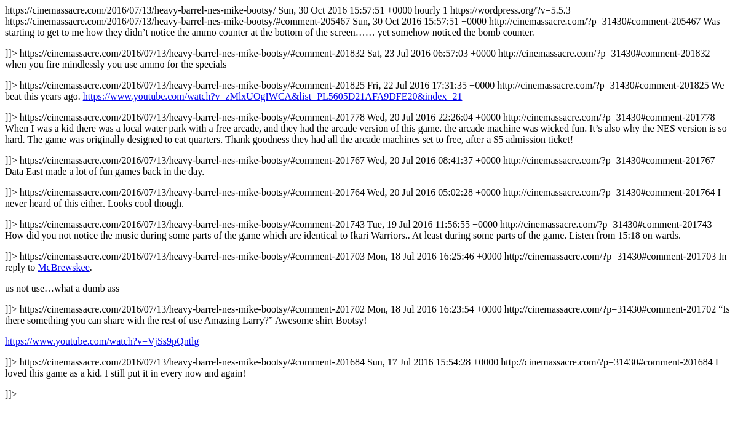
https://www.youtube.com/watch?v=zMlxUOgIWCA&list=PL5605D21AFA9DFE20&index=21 (273, 96)
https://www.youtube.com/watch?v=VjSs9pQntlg (102, 341)
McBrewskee (63, 267)
